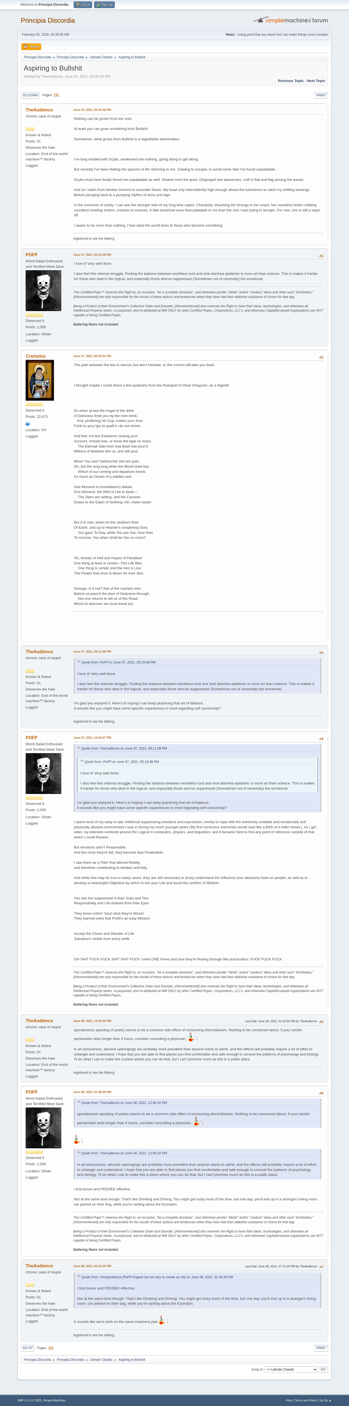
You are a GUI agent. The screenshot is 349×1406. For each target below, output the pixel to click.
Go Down (30, 95)
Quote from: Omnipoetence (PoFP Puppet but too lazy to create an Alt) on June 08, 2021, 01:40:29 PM (157, 1277)
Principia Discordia (48, 20)
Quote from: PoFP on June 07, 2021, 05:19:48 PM (118, 662)
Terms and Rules (306, 1400)
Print (321, 95)
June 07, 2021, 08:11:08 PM (92, 651)
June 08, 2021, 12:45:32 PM (92, 1020)
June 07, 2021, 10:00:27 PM (92, 737)
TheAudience (39, 110)
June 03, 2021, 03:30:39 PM (92, 109)
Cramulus (36, 356)
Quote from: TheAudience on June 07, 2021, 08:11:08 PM (124, 748)
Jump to (257, 1369)
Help (289, 1400)
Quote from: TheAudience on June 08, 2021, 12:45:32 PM (124, 1103)
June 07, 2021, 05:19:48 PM (92, 254)
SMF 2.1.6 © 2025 (29, 1400)
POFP (32, 254)
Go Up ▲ (325, 1400)
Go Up (27, 1348)
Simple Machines (54, 1400)
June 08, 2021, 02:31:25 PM (92, 1266)
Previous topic (291, 81)
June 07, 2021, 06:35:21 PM (92, 356)
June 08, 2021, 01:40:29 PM (92, 1092)
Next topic (316, 81)
